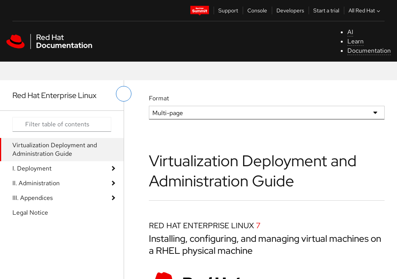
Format (159, 98)
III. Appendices (32, 198)
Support (228, 10)
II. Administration (36, 183)
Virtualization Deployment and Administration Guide (54, 149)
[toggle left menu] (123, 94)
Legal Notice (30, 212)
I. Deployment (32, 168)
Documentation (369, 50)
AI (350, 32)
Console (257, 10)
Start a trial (326, 10)
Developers (290, 10)
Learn (355, 41)
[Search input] (61, 124)
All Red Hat (365, 10)
